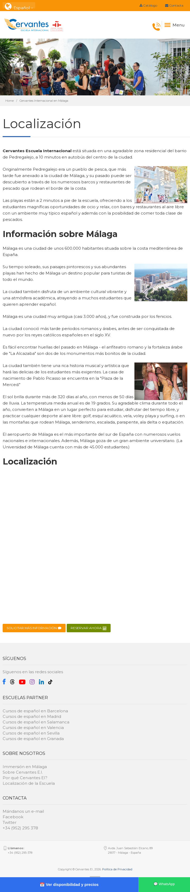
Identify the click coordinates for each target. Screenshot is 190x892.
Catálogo (148, 5)
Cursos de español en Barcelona (35, 710)
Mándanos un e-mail (23, 811)
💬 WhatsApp (164, 884)
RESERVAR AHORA (89, 628)
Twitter (9, 822)
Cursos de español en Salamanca (36, 721)
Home (9, 101)
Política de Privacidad (117, 869)
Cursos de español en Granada (33, 738)
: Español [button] (19, 5)
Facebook (13, 816)
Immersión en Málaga (25, 766)
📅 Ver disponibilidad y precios (69, 884)
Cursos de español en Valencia (33, 727)
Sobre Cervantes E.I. (23, 772)
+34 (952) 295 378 (20, 827)
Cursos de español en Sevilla (31, 733)
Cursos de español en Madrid (32, 716)
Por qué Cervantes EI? (25, 777)
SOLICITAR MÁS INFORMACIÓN (34, 628)
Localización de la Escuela (29, 783)
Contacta (174, 5)
